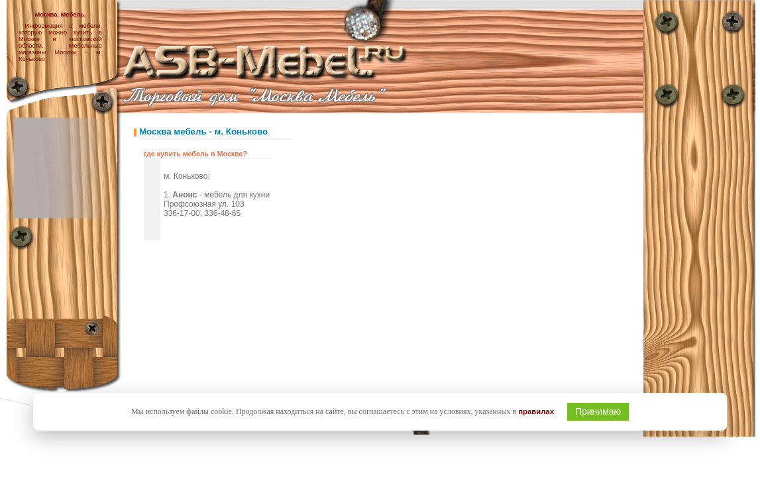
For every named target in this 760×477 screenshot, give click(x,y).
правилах (536, 411)
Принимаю (598, 411)
